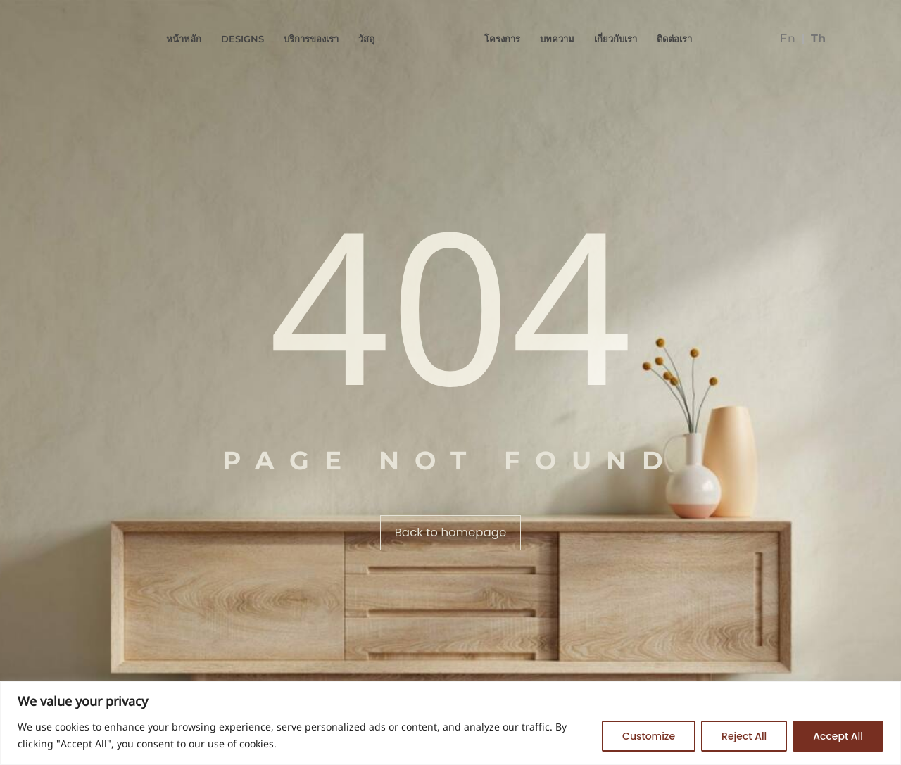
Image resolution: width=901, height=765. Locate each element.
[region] (450, 723)
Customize (648, 736)
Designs (242, 38)
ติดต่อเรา (674, 38)
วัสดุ (366, 38)
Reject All (744, 736)
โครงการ (502, 38)
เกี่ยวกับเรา (615, 38)
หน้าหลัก (183, 38)
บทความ (557, 38)
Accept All (838, 736)
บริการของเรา (311, 38)
